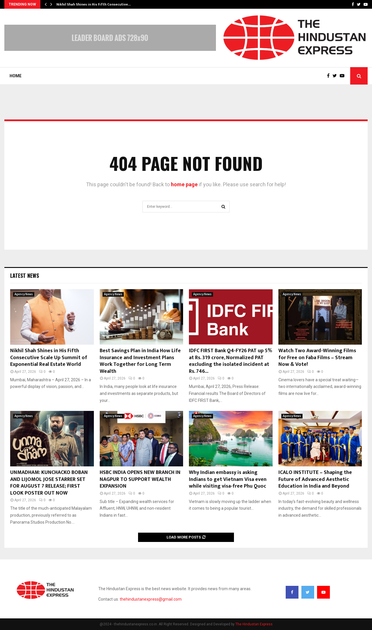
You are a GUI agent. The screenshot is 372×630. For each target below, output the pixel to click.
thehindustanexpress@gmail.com (151, 599)
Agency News (24, 294)
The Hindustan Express (254, 624)
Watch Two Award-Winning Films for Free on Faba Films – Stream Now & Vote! (317, 357)
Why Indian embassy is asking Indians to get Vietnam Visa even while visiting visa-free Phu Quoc (228, 479)
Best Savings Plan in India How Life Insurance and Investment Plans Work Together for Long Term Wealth (140, 360)
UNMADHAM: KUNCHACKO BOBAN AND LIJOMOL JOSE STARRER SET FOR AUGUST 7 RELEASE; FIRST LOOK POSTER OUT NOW (49, 482)
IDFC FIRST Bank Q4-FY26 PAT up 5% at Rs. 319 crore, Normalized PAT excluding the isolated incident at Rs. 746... (230, 360)
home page (184, 184)
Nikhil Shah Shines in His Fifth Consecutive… (93, 4)
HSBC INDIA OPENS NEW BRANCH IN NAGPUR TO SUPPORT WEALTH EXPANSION (140, 479)
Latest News (24, 275)
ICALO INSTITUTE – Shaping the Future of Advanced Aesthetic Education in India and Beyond (315, 479)
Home (16, 76)
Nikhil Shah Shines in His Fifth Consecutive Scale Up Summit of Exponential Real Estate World (48, 357)
